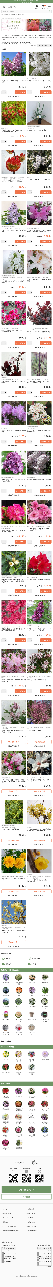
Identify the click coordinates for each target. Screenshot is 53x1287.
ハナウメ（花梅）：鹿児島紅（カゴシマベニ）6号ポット (13, 331)
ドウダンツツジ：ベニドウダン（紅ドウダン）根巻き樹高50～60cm (13, 130)
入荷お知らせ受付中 (13, 742)
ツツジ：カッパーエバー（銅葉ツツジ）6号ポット (39, 332)
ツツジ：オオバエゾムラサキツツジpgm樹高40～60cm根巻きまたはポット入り (39, 231)
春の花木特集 (5, 14)
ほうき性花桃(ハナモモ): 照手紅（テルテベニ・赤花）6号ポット (13, 629)
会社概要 (30, 1218)
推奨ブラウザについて (33, 1226)
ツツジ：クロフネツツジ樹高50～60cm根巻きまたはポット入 (13, 680)
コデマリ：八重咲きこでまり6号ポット (38, 179)
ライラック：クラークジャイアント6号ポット (39, 480)
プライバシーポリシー (9, 1226)
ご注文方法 (30, 1209)
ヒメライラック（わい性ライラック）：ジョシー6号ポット (13, 731)
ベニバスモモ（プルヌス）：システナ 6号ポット (13, 382)
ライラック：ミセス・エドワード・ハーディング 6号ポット (13, 480)
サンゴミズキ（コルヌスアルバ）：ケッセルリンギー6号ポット (39, 382)
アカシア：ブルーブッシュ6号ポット (38, 130)
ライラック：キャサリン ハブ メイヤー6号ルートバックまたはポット (39, 629)
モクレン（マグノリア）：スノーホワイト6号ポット (39, 780)
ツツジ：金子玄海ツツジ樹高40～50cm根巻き (13, 431)
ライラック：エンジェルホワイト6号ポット (39, 81)
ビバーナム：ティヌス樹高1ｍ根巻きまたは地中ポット (39, 431)
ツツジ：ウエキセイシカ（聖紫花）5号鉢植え (39, 280)
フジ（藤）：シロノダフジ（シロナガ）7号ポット (13, 281)
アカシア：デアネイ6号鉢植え (10, 829)
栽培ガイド (6, 1222)
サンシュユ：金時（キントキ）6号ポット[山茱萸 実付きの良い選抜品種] (39, 830)
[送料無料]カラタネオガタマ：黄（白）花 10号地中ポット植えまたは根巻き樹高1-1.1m (13, 581)
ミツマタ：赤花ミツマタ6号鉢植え (11, 181)
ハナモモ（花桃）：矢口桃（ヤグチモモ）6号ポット (38, 529)
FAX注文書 (26, 1197)
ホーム (5, 1209)
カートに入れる (20, 92)
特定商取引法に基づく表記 (11, 1231)
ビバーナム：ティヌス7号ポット (36, 680)
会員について (31, 1213)
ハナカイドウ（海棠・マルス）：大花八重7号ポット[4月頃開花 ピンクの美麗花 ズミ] (13, 781)
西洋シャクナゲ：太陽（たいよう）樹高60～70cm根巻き (13, 531)
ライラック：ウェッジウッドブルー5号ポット (13, 231)
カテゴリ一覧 (7, 1213)
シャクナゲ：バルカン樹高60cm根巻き (38, 579)
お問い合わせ (31, 1222)
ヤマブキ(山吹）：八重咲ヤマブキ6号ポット (13, 879)
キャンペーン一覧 (8, 1218)
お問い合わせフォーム (26, 1190)
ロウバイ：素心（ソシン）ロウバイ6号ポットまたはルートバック (13, 931)
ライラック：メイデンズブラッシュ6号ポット (13, 81)
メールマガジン (32, 1231)
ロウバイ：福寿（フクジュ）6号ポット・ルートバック (39, 880)
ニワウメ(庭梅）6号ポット (35, 730)
